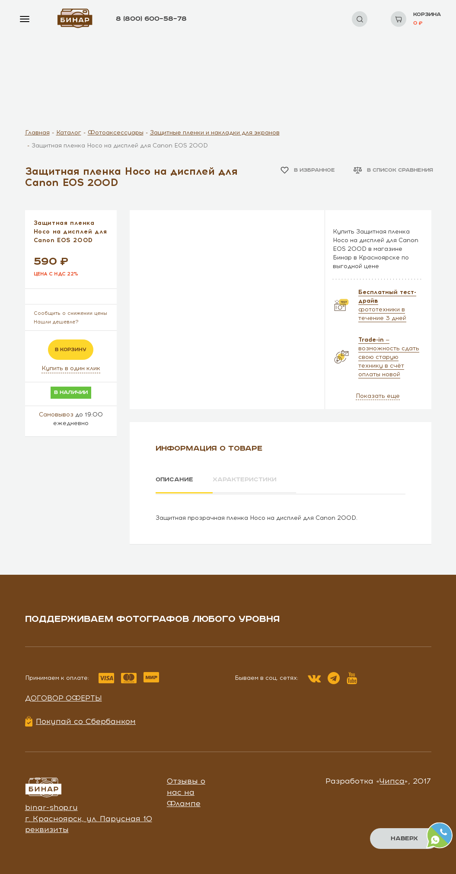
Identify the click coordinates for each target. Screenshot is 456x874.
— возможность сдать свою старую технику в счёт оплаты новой (388, 357)
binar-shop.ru (51, 807)
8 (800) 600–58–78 (151, 19)
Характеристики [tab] (245, 479)
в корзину (70, 349)
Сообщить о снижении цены (70, 313)
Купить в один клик (70, 368)
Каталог (68, 132)
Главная (37, 132)
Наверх (404, 838)
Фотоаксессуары (115, 132)
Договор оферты (63, 697)
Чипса (392, 780)
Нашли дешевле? (56, 322)
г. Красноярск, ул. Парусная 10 (88, 818)
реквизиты (47, 829)
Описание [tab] (174, 479)
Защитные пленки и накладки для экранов (215, 132)
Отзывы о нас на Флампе (186, 791)
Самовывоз (56, 414)
